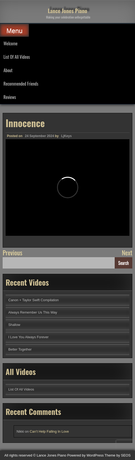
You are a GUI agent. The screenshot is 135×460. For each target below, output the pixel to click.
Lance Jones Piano (67, 11)
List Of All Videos (16, 57)
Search (123, 263)
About (8, 70)
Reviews (9, 97)
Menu (14, 30)
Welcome (10, 43)
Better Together (20, 349)
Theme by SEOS (118, 455)
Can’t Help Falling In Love (49, 431)
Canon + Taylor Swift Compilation (33, 300)
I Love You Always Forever (28, 337)
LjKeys (66, 136)
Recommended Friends (20, 83)
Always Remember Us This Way (32, 312)
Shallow (14, 325)
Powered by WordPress (85, 455)
